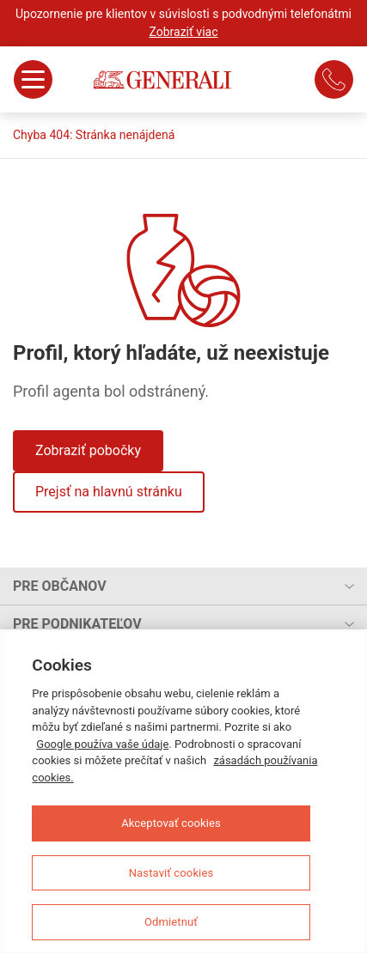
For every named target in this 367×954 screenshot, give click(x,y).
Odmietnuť (171, 921)
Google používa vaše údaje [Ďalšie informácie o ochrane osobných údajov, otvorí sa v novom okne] (102, 744)
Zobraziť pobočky (88, 450)
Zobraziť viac (184, 32)
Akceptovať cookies (171, 823)
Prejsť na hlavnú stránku (108, 491)
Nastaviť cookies (171, 872)
